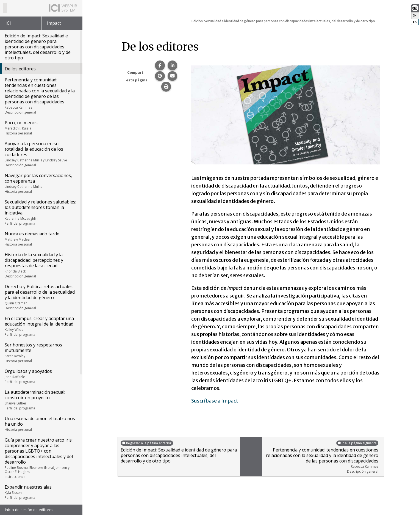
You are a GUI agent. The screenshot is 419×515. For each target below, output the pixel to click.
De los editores (20, 69)
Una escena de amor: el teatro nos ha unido (41, 423)
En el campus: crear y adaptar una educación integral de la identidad (41, 326)
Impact (54, 23)
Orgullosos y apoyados (41, 376)
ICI (8, 23)
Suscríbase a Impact (214, 401)
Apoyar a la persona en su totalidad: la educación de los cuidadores (41, 154)
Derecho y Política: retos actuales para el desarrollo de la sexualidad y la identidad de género (41, 296)
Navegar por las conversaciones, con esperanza (41, 183)
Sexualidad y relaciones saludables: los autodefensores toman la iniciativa (41, 212)
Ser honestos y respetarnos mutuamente (41, 352)
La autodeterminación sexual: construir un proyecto (41, 400)
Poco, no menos (41, 128)
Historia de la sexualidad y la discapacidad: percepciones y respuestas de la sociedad (41, 265)
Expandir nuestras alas (41, 492)
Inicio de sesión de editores (29, 509)
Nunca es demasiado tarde (41, 239)
